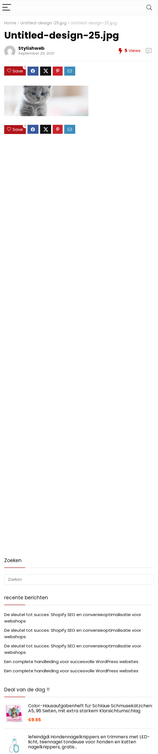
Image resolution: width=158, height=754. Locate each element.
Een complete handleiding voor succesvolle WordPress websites (71, 661)
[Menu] (6, 7)
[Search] (149, 7)
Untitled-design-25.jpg (43, 23)
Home (10, 23)
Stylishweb (31, 48)
